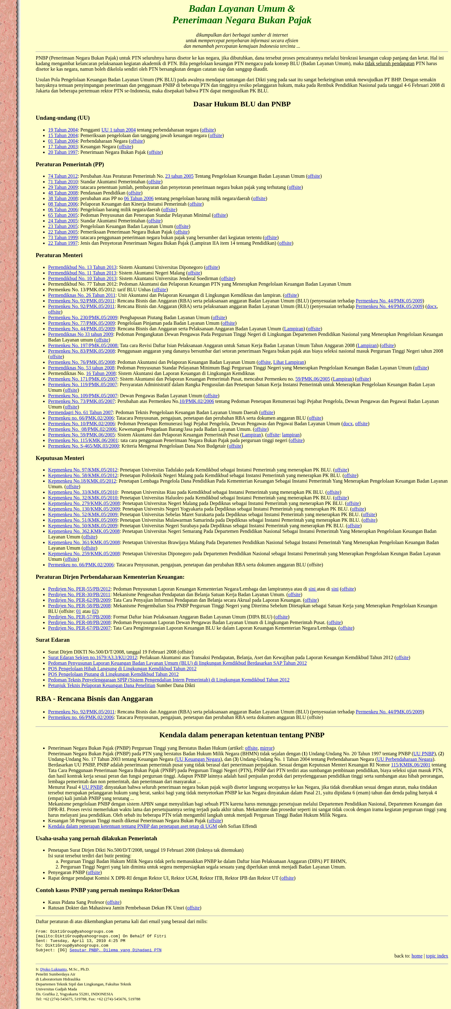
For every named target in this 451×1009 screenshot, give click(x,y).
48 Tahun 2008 (62, 192)
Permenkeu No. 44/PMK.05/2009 (389, 300)
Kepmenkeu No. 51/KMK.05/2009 (82, 520)
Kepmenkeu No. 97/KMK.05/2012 (82, 469)
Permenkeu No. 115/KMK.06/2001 (83, 440)
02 (94, 611)
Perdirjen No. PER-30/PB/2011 (79, 594)
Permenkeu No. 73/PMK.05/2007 (81, 401)
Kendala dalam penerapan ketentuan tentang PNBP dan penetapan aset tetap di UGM (132, 826)
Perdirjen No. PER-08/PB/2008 (79, 622)
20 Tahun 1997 (62, 152)
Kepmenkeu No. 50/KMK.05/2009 (82, 525)
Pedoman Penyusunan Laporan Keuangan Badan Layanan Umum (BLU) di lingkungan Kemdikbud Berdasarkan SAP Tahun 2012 (177, 663)
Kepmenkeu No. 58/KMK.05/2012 (82, 475)
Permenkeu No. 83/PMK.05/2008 (81, 351)
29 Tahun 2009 (62, 187)
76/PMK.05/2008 (97, 362)
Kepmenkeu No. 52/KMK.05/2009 (82, 514)
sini (312, 589)
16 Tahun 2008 (101, 373)
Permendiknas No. (66, 295)
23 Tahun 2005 (62, 226)
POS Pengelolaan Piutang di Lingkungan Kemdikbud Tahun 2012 (113, 674)
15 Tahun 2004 (62, 135)
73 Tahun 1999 (62, 237)
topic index (437, 960)
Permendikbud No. (67, 272)
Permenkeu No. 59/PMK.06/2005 (81, 434)
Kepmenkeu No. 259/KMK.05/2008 (84, 553)
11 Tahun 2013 (101, 272)
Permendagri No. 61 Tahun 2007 (80, 412)
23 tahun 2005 (179, 176)
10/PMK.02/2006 (196, 401)
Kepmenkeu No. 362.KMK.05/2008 (84, 531)
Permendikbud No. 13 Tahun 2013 (82, 267)
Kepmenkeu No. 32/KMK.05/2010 (82, 497)
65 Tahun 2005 (62, 215)
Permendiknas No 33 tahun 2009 (80, 334)
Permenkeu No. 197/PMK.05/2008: (83, 345)
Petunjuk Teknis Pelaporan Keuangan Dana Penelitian (101, 685)
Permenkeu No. (64, 362)
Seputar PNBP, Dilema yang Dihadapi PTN (115, 954)
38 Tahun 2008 (62, 198)
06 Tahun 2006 (138, 198)
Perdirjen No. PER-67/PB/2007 (79, 628)
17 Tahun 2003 (62, 146)
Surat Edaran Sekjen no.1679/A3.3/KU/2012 (92, 657)
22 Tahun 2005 (62, 231)
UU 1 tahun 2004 (118, 129)
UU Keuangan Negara (198, 759)
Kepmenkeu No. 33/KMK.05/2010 (82, 492)
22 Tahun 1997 (62, 243)
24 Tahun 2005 (62, 220)
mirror (266, 748)
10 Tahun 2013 (101, 278)
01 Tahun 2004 (62, 141)
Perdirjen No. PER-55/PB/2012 (79, 589)
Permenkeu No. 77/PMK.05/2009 (81, 323)
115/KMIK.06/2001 (411, 764)
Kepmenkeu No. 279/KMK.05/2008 (84, 503)
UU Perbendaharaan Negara (404, 759)
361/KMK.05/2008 (101, 542)
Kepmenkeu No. (65, 542)
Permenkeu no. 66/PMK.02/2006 (81, 418)
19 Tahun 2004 (62, 129)
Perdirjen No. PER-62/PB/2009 (79, 600)
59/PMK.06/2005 (312, 379)
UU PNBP (423, 753)
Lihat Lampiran (288, 362)
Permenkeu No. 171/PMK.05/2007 (82, 379)
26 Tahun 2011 (100, 295)
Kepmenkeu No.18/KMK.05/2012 (82, 481)
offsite (207, 129)
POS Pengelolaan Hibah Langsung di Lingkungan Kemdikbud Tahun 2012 (122, 668)
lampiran (291, 434)
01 (78, 611)
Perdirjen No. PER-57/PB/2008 (79, 616)
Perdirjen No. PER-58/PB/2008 (79, 605)
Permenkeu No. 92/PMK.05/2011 (81, 300)
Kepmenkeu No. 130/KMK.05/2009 (84, 508)
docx (432, 306)
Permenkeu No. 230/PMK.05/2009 (82, 317)
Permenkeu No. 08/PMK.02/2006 (82, 429)
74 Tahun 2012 (62, 176)
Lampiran (293, 328)
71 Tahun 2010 (62, 181)
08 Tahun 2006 (62, 204)
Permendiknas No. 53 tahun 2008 (81, 367)
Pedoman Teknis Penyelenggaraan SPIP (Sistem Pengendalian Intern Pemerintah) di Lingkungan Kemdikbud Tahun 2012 (169, 679)
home (417, 960)
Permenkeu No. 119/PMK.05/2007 (82, 384)
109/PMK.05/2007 (98, 395)
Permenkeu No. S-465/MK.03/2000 (83, 446)
